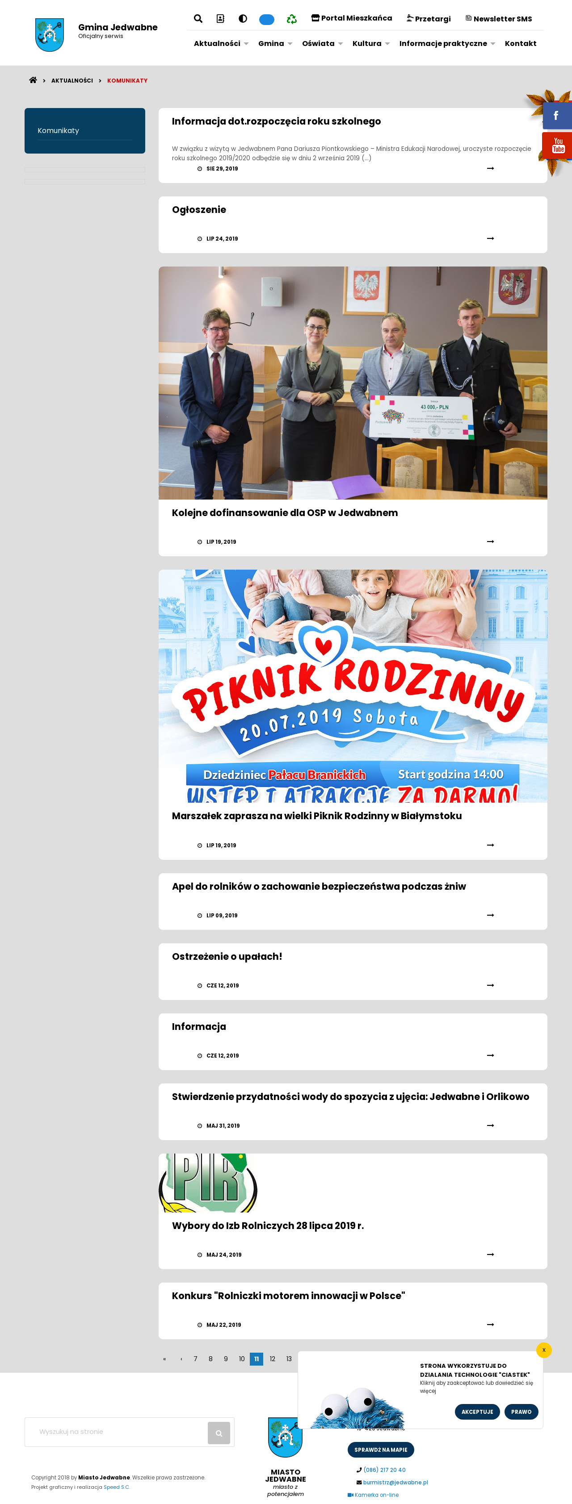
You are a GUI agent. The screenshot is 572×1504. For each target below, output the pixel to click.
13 (289, 1358)
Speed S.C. (117, 1487)
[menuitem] (219, 43)
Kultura (367, 43)
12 (272, 1358)
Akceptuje (477, 1412)
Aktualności (217, 43)
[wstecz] (181, 1359)
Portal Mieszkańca (351, 18)
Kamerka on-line (373, 1495)
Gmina (271, 43)
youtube (546, 159)
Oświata (318, 43)
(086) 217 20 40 (384, 1470)
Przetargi (429, 19)
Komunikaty (127, 80)
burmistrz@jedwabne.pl (395, 1482)
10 (242, 1358)
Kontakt (521, 43)
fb (546, 109)
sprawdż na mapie (381, 1450)
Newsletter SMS (498, 19)
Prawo (521, 1412)
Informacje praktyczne (443, 43)
